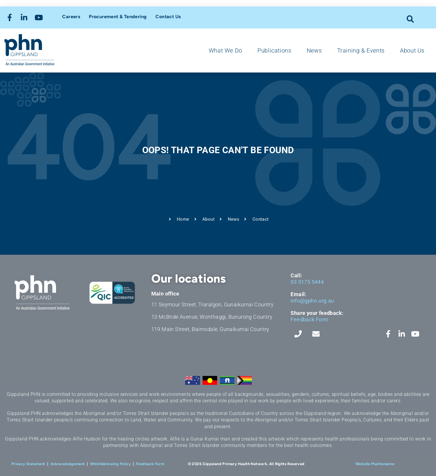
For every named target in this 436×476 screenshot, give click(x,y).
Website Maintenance (375, 464)
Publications (274, 50)
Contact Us (168, 16)
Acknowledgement (67, 464)
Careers (71, 16)
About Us (412, 50)
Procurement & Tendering (118, 16)
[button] (410, 19)
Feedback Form (309, 319)
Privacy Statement (28, 464)
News (314, 50)
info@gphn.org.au (312, 301)
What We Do (225, 50)
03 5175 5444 (307, 282)
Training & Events (361, 50)
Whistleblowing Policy (110, 464)
